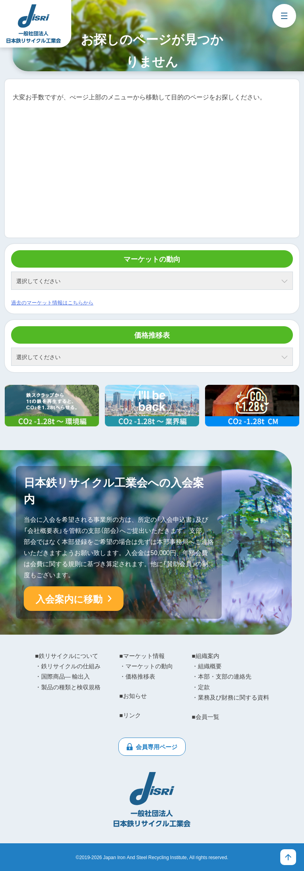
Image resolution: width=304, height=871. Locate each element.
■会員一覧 (205, 716)
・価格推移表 (137, 676)
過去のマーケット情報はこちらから (52, 302)
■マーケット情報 (142, 655)
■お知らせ (133, 695)
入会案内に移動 (69, 598)
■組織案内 (205, 655)
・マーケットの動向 (146, 666)
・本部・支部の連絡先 (221, 676)
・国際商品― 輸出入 (62, 676)
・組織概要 (207, 666)
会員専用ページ (156, 746)
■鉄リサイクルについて (66, 655)
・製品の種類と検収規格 (68, 687)
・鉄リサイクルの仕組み (68, 666)
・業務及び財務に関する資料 (230, 697)
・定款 (201, 687)
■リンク (130, 715)
